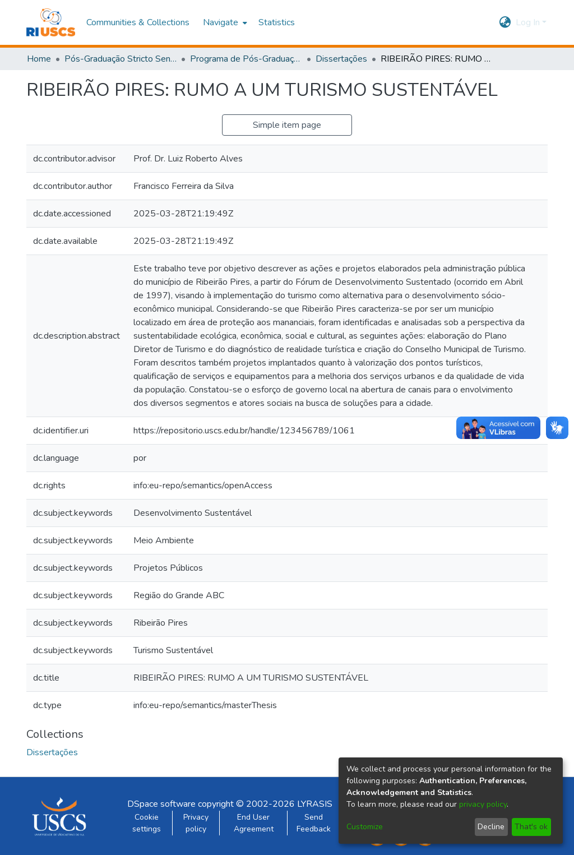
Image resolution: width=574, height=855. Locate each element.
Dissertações (341, 59)
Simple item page (287, 125)
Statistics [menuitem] (276, 22)
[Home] (50, 22)
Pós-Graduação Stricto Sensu (120, 59)
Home (39, 59)
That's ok (531, 826)
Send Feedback (314, 823)
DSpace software (161, 804)
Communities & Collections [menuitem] (137, 22)
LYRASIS (314, 804)
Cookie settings (146, 823)
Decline (491, 826)
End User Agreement (254, 823)
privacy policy (483, 804)
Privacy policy (196, 823)
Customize (364, 826)
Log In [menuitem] (528, 22)
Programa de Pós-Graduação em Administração (246, 59)
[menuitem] (224, 22)
